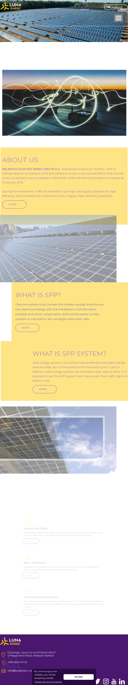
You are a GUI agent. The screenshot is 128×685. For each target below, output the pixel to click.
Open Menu (118, 18)
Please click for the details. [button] (48, 681)
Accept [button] (79, 677)
